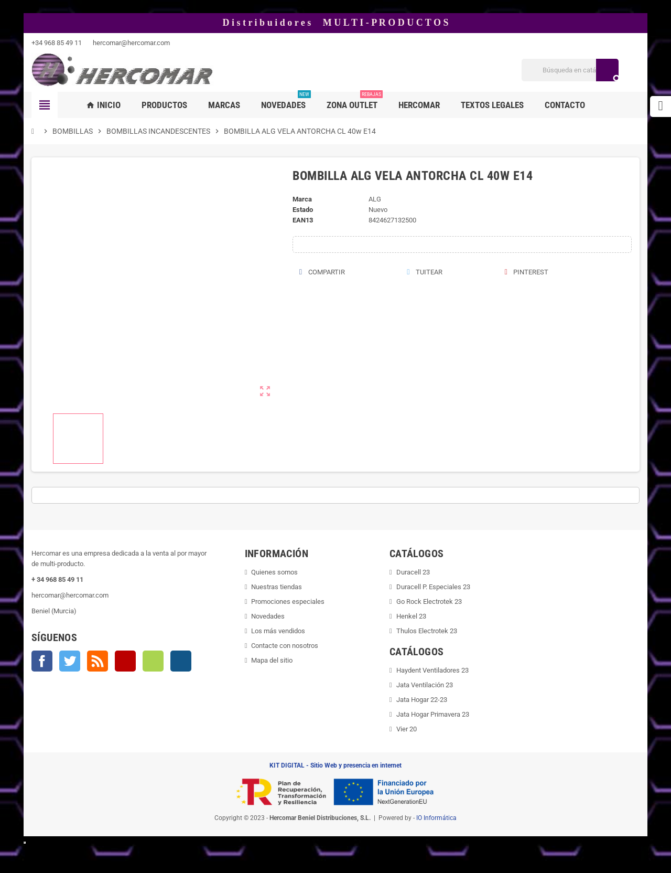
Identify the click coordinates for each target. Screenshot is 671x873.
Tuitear (424, 272)
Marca (302, 199)
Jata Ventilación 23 (424, 685)
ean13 (303, 220)
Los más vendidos (278, 631)
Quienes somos (274, 572)
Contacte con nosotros (284, 646)
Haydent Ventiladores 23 (432, 670)
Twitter (69, 661)
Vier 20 (406, 729)
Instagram (180, 661)
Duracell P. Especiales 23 (433, 587)
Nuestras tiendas (276, 587)
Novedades (268, 616)
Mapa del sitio (272, 660)
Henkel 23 (411, 616)
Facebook (41, 661)
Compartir (321, 272)
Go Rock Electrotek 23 (429, 601)
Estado (303, 210)
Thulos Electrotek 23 (426, 631)
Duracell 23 (413, 572)
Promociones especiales (287, 601)
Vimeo (153, 661)
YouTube (125, 661)
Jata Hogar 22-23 (421, 700)
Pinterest (526, 272)
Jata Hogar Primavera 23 (432, 714)
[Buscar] (570, 70)
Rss (97, 661)
